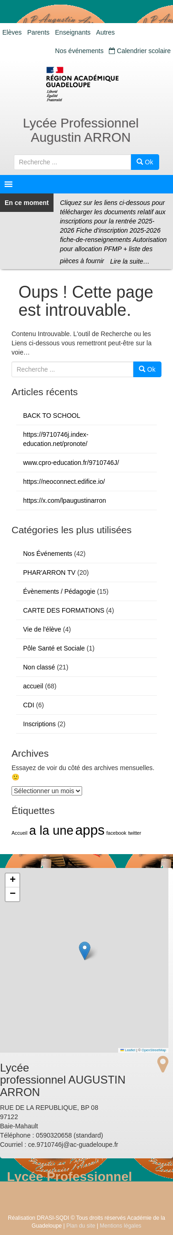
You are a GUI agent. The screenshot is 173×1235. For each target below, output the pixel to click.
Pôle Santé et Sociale (54, 648)
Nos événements (79, 50)
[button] (84, 950)
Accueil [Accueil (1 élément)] (19, 833)
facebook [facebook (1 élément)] (116, 833)
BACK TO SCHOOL (51, 415)
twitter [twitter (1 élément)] (134, 833)
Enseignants (72, 32)
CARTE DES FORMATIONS (63, 610)
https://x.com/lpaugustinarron (64, 500)
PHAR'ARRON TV (49, 572)
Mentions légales (120, 1226)
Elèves (12, 32)
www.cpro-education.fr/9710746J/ (71, 462)
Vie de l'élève (42, 629)
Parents (38, 32)
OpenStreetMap (154, 1050)
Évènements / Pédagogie (59, 591)
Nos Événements (47, 553)
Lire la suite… (130, 261)
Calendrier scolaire (140, 50)
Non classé (39, 667)
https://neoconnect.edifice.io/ (64, 481)
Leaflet (127, 1050)
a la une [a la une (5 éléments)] (51, 830)
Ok (145, 162)
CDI (28, 705)
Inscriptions (39, 724)
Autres (105, 32)
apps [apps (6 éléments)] (90, 829)
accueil (33, 686)
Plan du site (80, 1226)
